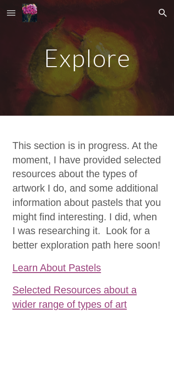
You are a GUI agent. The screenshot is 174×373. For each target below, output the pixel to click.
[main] (87, 58)
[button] (11, 12)
